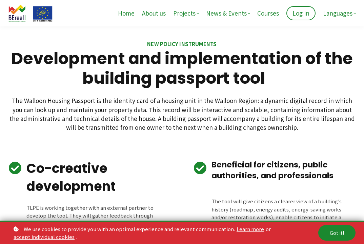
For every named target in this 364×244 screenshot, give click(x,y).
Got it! (337, 232)
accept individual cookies (44, 236)
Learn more (250, 228)
